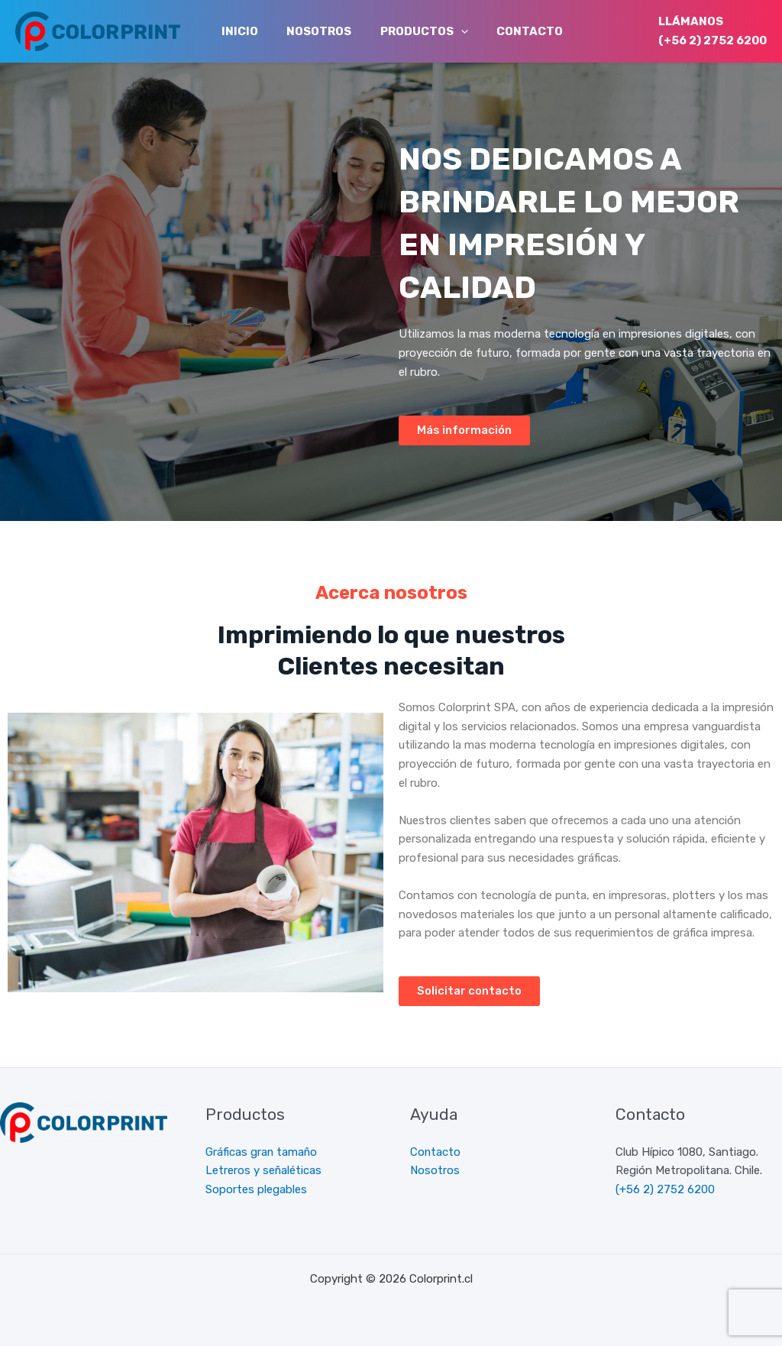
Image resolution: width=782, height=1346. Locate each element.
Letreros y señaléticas (263, 1170)
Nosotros (310, 31)
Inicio (236, 31)
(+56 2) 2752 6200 (712, 40)
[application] (446, 31)
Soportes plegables (256, 1189)
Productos (410, 31)
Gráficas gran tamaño (261, 1152)
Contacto (510, 31)
